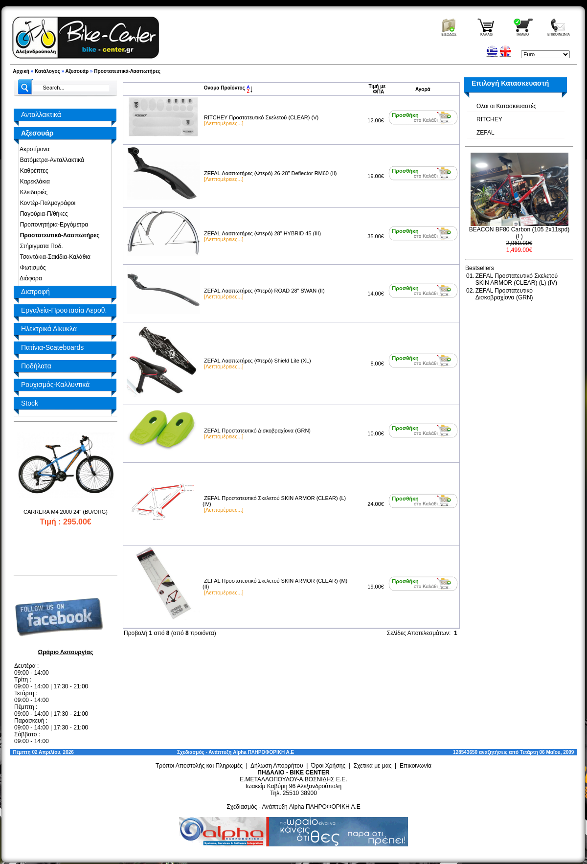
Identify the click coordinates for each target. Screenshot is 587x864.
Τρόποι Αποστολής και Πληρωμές (199, 765)
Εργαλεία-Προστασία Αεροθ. (64, 310)
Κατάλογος (47, 71)
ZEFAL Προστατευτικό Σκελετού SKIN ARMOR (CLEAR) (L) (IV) (516, 279)
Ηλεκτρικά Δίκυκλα (49, 329)
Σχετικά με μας (373, 765)
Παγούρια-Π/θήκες (42, 213)
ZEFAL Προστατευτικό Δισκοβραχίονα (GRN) (257, 430)
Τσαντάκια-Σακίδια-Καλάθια (53, 256)
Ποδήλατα (36, 366)
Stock (29, 403)
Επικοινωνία (415, 765)
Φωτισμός (31, 267)
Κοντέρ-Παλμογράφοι (46, 203)
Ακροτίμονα (33, 149)
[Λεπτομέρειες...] (223, 123)
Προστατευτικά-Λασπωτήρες (127, 71)
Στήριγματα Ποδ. (40, 246)
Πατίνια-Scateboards (52, 347)
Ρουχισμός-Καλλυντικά (55, 384)
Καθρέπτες (32, 170)
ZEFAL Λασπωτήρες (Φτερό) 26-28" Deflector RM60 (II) (270, 173)
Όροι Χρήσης (328, 765)
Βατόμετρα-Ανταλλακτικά (50, 160)
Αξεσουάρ (77, 71)
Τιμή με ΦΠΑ (376, 89)
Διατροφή (35, 292)
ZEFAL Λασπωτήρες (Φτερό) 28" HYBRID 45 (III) (262, 233)
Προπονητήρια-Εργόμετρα (52, 224)
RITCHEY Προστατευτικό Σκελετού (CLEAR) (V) (261, 117)
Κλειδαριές (32, 192)
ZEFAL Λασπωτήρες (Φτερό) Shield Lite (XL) (257, 361)
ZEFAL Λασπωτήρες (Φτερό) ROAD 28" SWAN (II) (264, 291)
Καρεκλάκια (33, 181)
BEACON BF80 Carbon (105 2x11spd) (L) (519, 233)
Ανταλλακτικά (41, 114)
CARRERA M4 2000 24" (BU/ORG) (65, 512)
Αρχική (21, 71)
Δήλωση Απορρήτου (276, 765)
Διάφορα (29, 278)
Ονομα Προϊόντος (228, 88)
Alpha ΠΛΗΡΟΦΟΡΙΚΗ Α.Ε (263, 752)
